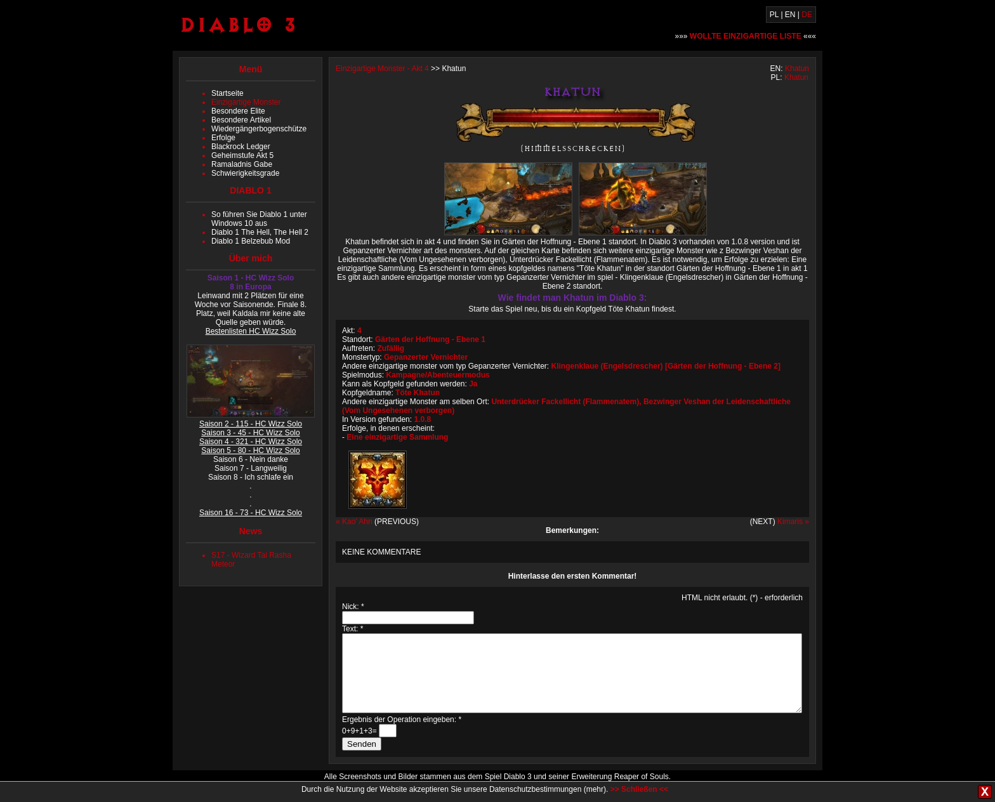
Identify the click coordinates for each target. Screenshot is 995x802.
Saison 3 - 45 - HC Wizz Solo (250, 432)
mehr (594, 789)
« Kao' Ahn (354, 521)
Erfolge (223, 137)
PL (774, 14)
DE (806, 14)
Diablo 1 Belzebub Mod (250, 241)
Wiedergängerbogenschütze (258, 128)
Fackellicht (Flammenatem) (590, 401)
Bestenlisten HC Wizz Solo (251, 331)
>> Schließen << (639, 789)
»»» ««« (746, 36)
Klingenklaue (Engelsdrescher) (607, 366)
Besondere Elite (238, 111)
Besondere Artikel (241, 119)
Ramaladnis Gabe (241, 164)
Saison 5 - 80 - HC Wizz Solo (250, 450)
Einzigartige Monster (245, 102)
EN (790, 14)
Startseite (227, 93)
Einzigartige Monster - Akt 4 (382, 68)
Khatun (797, 68)
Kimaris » (793, 521)
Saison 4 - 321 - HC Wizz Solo (250, 441)
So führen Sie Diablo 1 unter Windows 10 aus (259, 219)
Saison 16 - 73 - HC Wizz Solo (250, 512)
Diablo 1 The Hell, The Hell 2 (259, 232)
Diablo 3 (238, 24)
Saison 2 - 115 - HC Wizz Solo (250, 423)
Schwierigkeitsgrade (245, 173)
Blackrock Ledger (240, 146)
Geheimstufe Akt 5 (242, 155)
